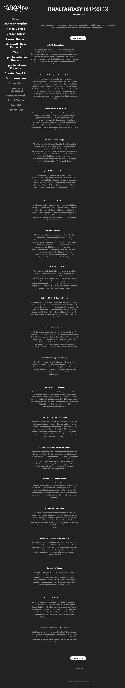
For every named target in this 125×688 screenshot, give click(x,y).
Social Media (15, 100)
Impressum (16, 109)
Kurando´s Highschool (15, 89)
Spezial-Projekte (15, 73)
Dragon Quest (16, 34)
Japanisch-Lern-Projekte (15, 66)
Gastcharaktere (16, 78)
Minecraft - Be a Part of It (15, 45)
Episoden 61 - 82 (78, 658)
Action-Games (15, 28)
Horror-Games (15, 39)
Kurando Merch (16, 95)
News (15, 19)
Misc (15, 52)
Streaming (15, 83)
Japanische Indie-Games (15, 58)
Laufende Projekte (16, 23)
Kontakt (15, 105)
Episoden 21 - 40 (78, 38)
